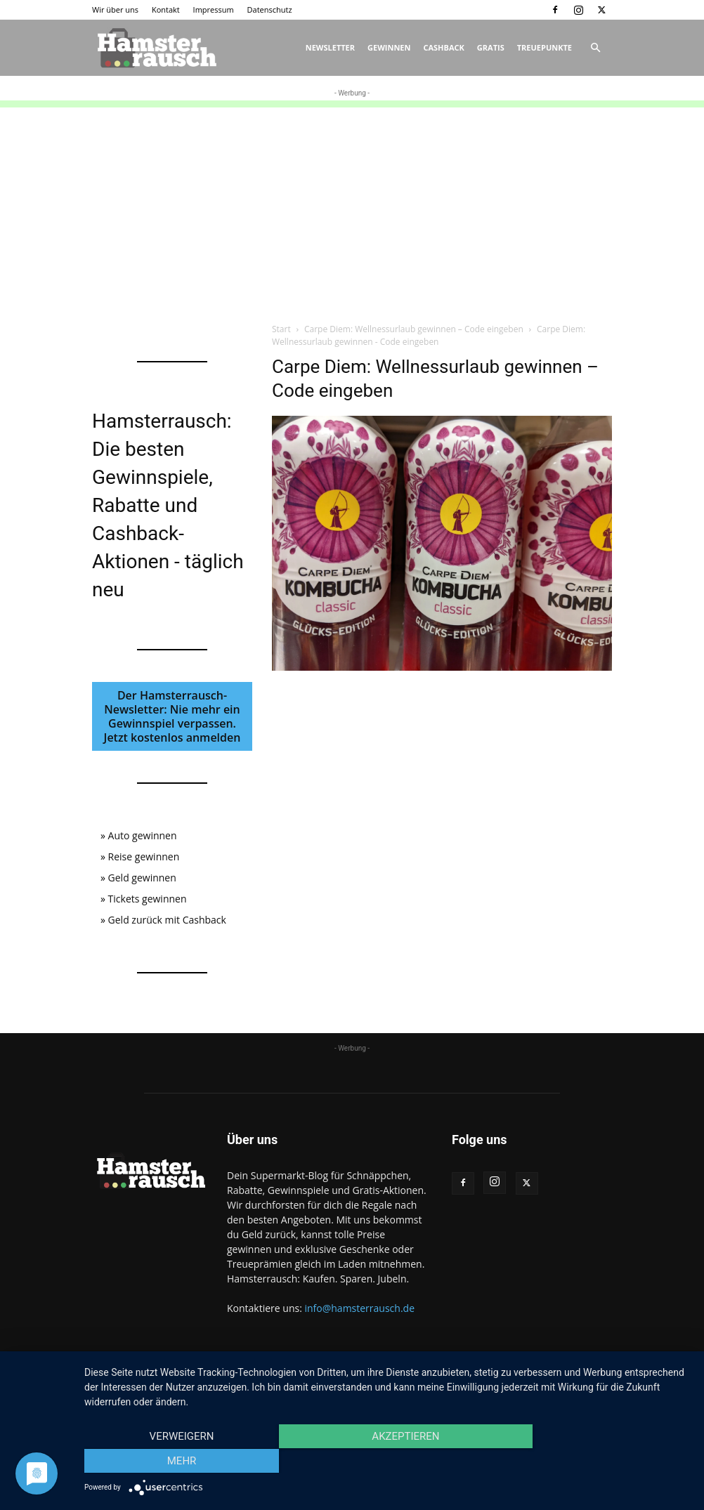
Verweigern (175, 1461)
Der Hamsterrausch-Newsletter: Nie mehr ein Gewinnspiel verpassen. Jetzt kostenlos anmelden (172, 716)
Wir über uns (115, 9)
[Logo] (155, 48)
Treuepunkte (544, 47)
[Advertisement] (352, 205)
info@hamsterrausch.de (359, 1308)
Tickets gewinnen (147, 898)
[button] (595, 48)
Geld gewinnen (142, 877)
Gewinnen (388, 47)
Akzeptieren (387, 1461)
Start (281, 329)
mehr (599, 1461)
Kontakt (166, 9)
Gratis (490, 47)
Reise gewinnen (144, 856)
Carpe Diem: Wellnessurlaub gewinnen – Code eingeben (413, 329)
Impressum (213, 9)
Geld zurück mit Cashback (167, 919)
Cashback (443, 47)
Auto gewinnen (142, 835)
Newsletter (330, 47)
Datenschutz (269, 9)
